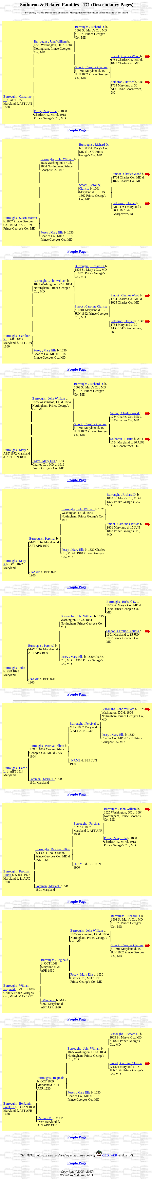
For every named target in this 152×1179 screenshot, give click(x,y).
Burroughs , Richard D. (90, 26)
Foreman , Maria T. (41, 779)
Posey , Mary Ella (45, 111)
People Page (76, 130)
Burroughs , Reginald (54, 960)
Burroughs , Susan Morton (20, 217)
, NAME (35, 571)
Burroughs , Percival (42, 538)
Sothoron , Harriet (123, 82)
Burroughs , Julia (14, 667)
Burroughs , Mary (15, 450)
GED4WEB (109, 1155)
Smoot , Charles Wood (125, 56)
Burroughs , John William (50, 41)
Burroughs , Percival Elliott (47, 745)
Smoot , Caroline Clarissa (91, 67)
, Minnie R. (48, 1000)
